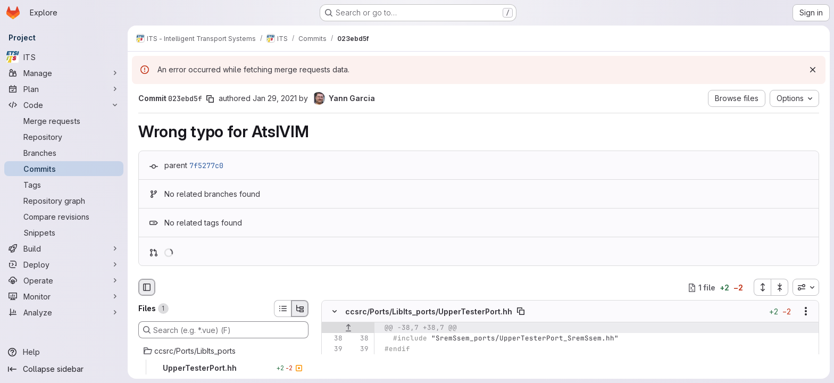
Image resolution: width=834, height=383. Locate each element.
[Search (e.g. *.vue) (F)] (223, 329)
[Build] (63, 248)
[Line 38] (333, 339)
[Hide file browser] (146, 287)
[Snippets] (63, 232)
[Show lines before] (348, 328)
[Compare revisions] (63, 216)
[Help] (63, 352)
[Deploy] (63, 264)
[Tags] (63, 184)
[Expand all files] (762, 287)
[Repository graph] (63, 200)
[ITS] (63, 56)
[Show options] (805, 311)
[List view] (282, 308)
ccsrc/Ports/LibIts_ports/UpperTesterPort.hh (428, 311)
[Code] (63, 104)
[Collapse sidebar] (63, 369)
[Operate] (63, 280)
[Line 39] (333, 349)
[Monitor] (63, 296)
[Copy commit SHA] (210, 99)
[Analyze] (63, 312)
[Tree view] (299, 308)
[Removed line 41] (333, 370)
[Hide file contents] (334, 311)
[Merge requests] (63, 120)
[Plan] (63, 88)
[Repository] (63, 136)
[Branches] (63, 152)
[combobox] (806, 287)
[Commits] (63, 168)
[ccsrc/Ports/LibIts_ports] (223, 351)
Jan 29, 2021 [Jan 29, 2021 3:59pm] (275, 98)
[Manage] (63, 72)
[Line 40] (333, 360)
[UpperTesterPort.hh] (223, 368)
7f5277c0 (206, 165)
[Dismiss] (812, 69)
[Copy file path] (520, 311)
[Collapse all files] (779, 287)
